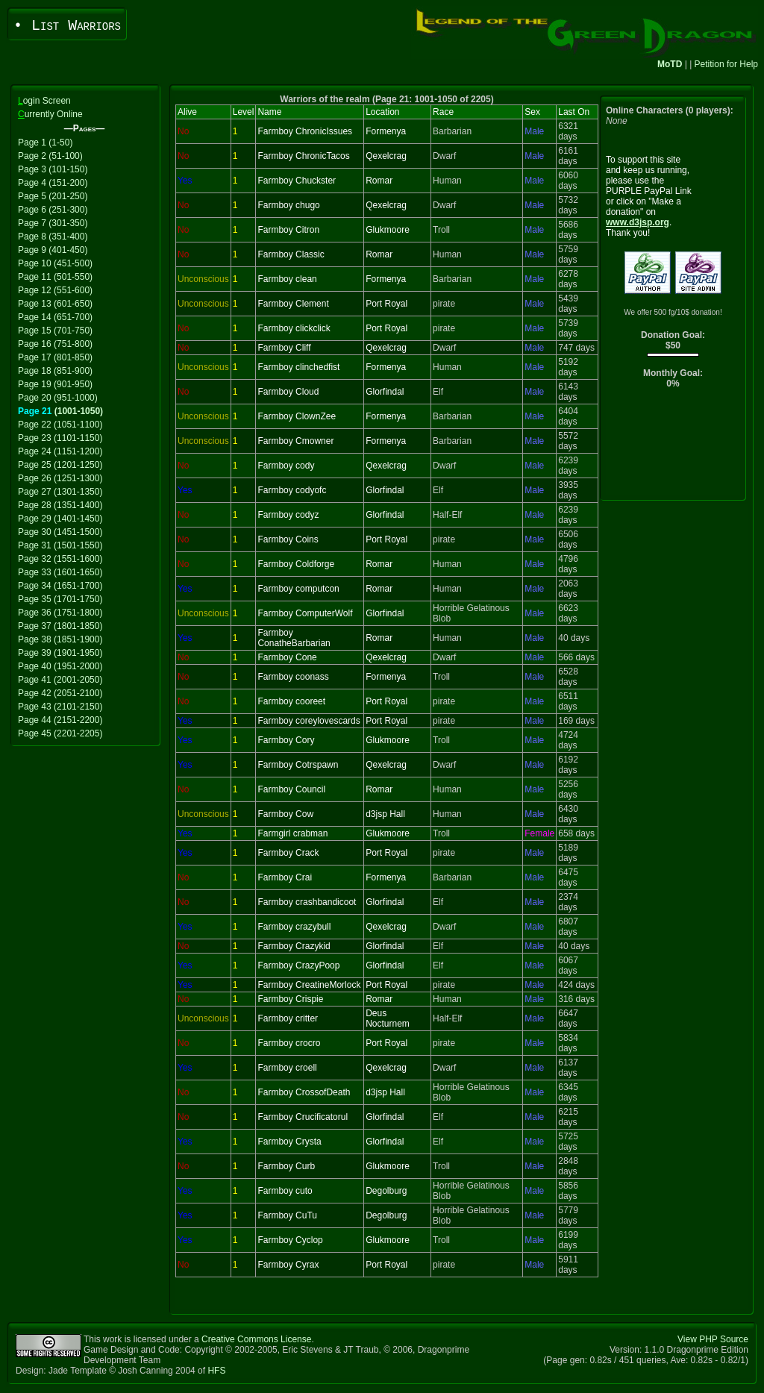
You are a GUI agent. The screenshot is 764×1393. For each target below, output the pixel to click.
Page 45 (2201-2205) (60, 733)
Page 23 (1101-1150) (60, 438)
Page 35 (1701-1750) (60, 599)
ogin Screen (44, 101)
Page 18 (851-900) (55, 371)
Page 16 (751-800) (55, 344)
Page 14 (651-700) (55, 317)
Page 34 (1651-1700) (60, 585)
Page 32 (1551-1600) (60, 559)
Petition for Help (726, 64)
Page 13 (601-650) (55, 303)
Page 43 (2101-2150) (60, 706)
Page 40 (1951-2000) (60, 666)
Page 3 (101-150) (52, 169)
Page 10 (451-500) (55, 263)
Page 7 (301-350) (52, 223)
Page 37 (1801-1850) (60, 626)
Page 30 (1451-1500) (60, 532)
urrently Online (50, 114)
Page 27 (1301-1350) (60, 491)
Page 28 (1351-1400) (60, 505)
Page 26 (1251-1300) (60, 478)
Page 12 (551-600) (55, 290)
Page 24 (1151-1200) (60, 451)
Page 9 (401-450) (52, 250)
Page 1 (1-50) (45, 142)
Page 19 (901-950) (55, 384)
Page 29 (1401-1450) (60, 518)
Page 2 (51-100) (50, 156)
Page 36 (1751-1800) (60, 612)
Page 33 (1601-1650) (60, 572)
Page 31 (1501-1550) (60, 545)
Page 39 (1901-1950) (60, 653)
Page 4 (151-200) (52, 183)
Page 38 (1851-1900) (60, 639)
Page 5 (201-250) (52, 196)
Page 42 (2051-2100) (60, 693)
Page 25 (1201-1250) (60, 465)
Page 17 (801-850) (55, 357)
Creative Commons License (256, 1339)
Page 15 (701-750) (55, 330)
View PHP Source (712, 1339)
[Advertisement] (673, 448)
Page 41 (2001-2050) (60, 679)
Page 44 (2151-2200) (60, 720)
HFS (216, 1370)
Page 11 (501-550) (55, 277)
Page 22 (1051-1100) (60, 424)
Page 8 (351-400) (52, 236)
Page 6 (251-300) (52, 209)
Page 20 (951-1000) (58, 397)
